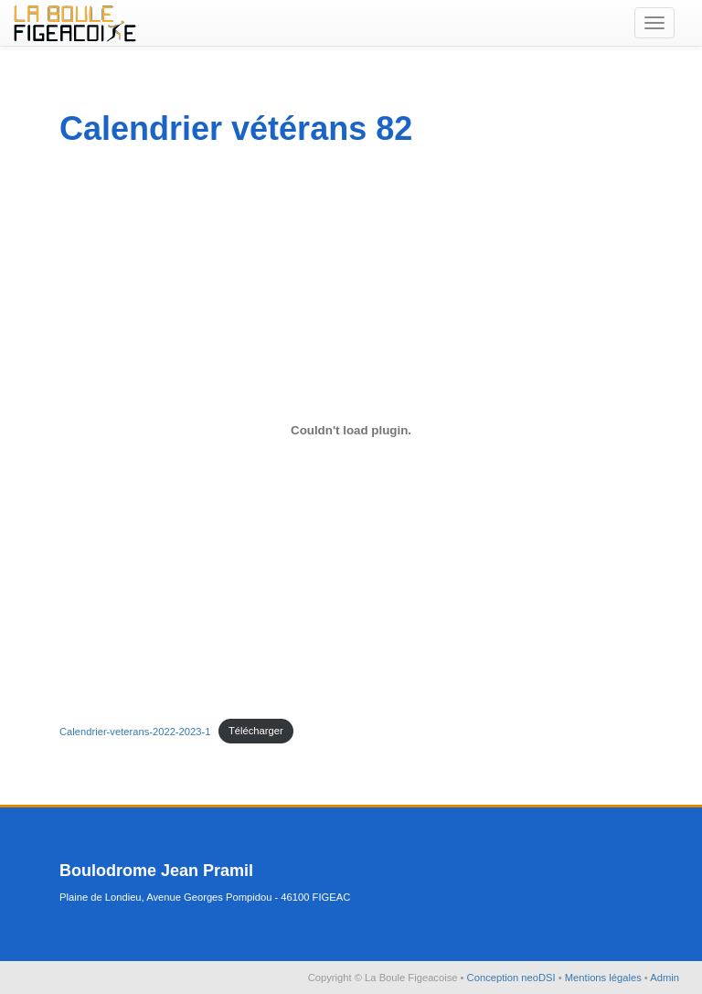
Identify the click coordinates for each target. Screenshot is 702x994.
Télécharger (256, 730)
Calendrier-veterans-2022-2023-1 (134, 730)
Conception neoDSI (512, 977)
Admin (664, 977)
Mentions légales (604, 977)
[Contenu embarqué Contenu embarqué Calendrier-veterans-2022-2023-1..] (351, 430)
